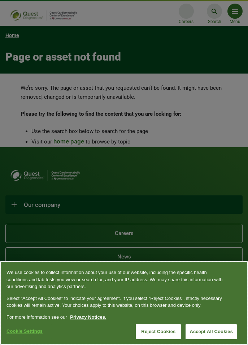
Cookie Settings (24, 331)
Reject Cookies (158, 331)
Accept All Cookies (211, 331)
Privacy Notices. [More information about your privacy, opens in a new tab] (88, 317)
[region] (124, 303)
